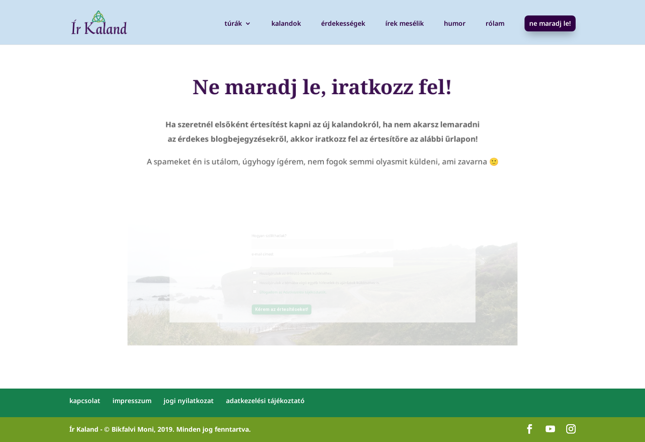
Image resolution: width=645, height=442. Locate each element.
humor (454, 24)
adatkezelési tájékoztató (265, 400)
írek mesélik (404, 24)
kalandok (286, 24)
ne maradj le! (550, 23)
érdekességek (343, 24)
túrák (233, 24)
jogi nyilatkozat (189, 400)
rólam (495, 24)
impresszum (131, 400)
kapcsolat (84, 400)
